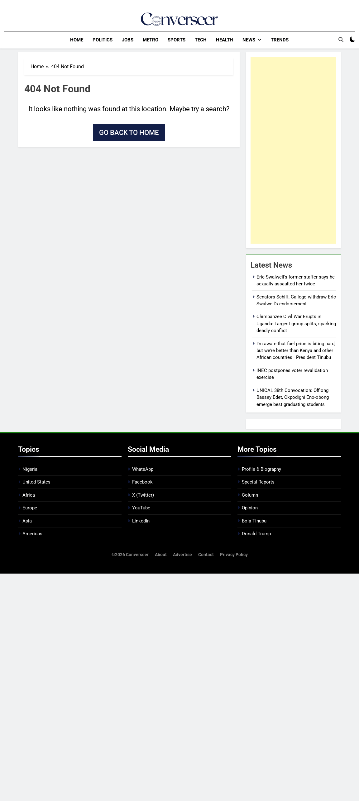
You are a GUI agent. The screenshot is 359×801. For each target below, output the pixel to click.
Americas (32, 533)
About (161, 554)
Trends (280, 40)
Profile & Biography (261, 469)
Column (250, 495)
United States (36, 482)
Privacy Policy (234, 554)
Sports (176, 40)
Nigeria (29, 469)
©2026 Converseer (130, 554)
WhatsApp (142, 469)
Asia (27, 520)
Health (224, 40)
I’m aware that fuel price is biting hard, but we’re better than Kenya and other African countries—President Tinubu (295, 350)
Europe (29, 507)
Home (76, 40)
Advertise (182, 554)
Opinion (250, 507)
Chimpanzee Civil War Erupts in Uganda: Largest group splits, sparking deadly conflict (296, 323)
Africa (28, 495)
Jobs (127, 40)
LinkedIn (141, 520)
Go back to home (129, 132)
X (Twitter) (143, 495)
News (248, 40)
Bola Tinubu (254, 520)
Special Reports (258, 482)
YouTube (141, 507)
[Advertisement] (293, 149)
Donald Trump (256, 533)
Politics (102, 40)
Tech (201, 40)
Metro (150, 40)
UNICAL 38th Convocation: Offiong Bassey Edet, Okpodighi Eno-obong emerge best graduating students (292, 397)
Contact (206, 554)
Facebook (142, 482)
